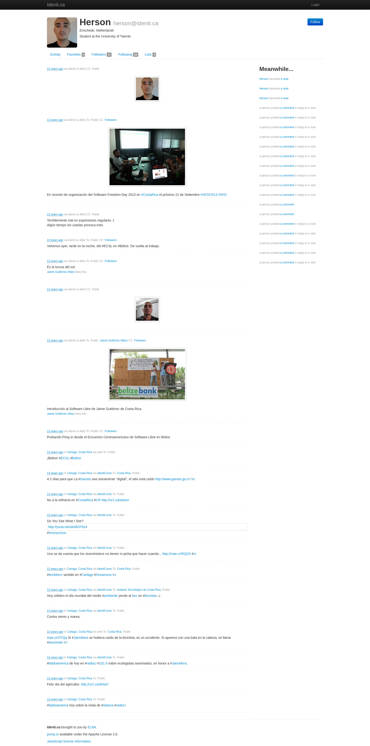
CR (98, 500)
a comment (287, 108)
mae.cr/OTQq (57, 637)
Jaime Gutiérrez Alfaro (61, 272)
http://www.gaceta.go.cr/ (172, 479)
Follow (315, 22)
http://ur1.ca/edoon (115, 500)
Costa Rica (124, 473)
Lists (150, 55)
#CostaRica (149, 195)
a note (285, 79)
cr (194, 554)
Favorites (76, 55)
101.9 (103, 663)
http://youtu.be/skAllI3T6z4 (67, 527)
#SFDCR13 (209, 195)
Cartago (87, 575)
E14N (92, 727)
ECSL (65, 458)
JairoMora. (180, 663)
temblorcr (56, 575)
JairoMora (81, 637)
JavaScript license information (69, 741)
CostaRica (85, 500)
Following (128, 55)
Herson (263, 79)
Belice (76, 458)
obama (108, 705)
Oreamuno (104, 575)
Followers (102, 55)
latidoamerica (58, 663)
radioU (91, 663)
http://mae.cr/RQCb (176, 554)
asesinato (56, 642)
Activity (55, 54)
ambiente (111, 596)
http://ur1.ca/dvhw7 (95, 684)
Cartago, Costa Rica (79, 452)
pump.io (53, 734)
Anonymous (57, 533)
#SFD (222, 195)
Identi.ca (56, 4)
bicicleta (151, 596)
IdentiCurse (104, 473)
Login (315, 5)
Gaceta (85, 479)
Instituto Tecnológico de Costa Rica (139, 589)
